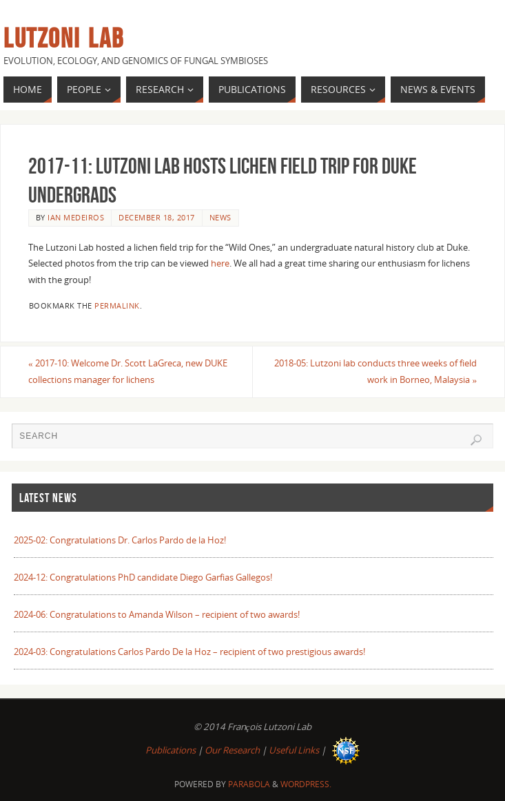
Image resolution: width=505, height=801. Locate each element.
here (220, 263)
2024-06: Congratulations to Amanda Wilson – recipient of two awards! (157, 614)
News (220, 217)
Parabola (249, 784)
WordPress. (305, 784)
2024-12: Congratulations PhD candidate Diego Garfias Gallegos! (143, 577)
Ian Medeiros (76, 217)
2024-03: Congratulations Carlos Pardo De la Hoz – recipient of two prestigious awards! (189, 651)
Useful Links (294, 750)
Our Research (232, 750)
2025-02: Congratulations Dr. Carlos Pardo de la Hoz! (120, 540)
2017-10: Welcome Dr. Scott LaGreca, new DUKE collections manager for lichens (127, 371)
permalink (117, 305)
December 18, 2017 (156, 217)
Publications (170, 750)
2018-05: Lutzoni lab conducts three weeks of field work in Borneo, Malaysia (375, 371)
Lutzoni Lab (63, 39)
